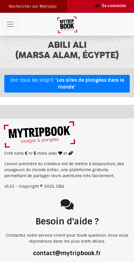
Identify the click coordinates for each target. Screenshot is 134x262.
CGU (60, 186)
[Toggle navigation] (10, 24)
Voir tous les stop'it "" (67, 83)
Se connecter (111, 5)
